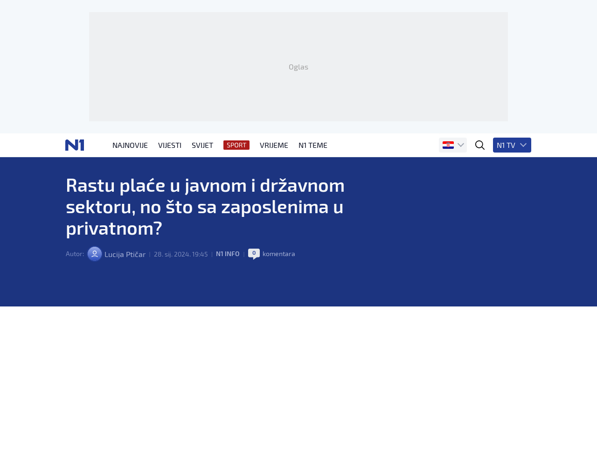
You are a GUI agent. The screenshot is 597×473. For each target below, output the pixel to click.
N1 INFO (227, 266)
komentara (278, 266)
